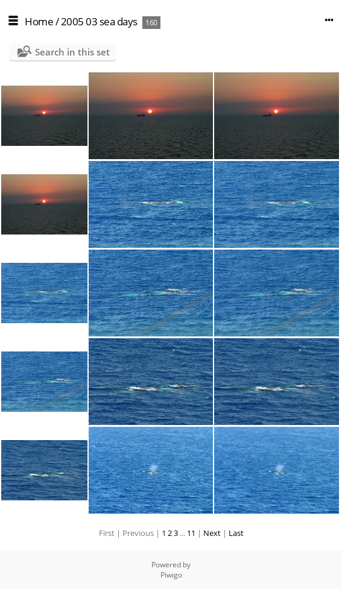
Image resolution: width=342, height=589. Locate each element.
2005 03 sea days (99, 21)
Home (39, 21)
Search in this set (72, 52)
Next (212, 533)
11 (191, 533)
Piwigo (171, 575)
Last (236, 533)
